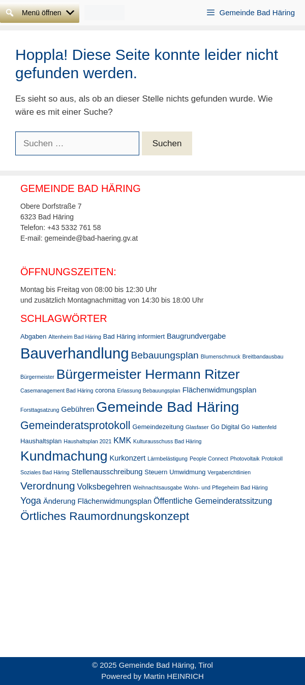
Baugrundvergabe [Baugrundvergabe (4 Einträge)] (196, 336)
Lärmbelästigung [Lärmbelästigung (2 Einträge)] (167, 458)
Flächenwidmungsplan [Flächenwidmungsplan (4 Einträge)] (219, 390)
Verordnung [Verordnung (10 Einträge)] (47, 486)
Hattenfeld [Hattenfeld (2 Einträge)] (264, 427)
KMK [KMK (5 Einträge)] (122, 440)
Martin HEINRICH (174, 676)
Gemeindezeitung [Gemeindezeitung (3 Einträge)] (158, 427)
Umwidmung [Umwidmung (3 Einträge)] (187, 472)
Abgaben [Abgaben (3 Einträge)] (33, 336)
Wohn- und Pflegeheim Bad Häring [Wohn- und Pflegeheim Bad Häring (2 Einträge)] (225, 487)
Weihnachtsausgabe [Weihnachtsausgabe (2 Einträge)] (157, 487)
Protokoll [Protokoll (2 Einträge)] (272, 458)
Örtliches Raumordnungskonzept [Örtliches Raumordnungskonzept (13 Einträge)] (104, 516)
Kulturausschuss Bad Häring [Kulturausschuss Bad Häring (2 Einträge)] (167, 441)
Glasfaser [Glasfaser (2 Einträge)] (197, 427)
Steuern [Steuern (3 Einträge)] (155, 472)
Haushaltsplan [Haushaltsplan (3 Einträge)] (41, 441)
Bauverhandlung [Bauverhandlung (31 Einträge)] (74, 353)
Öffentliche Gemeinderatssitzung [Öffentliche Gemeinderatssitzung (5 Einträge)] (213, 500)
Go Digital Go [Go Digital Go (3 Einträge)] (230, 427)
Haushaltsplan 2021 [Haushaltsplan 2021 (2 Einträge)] (87, 441)
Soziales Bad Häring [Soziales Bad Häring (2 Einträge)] (45, 472)
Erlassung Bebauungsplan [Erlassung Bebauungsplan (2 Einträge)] (148, 390)
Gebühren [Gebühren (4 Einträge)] (77, 409)
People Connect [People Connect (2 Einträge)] (209, 458)
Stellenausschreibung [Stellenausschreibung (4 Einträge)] (106, 472)
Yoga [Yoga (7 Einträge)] (30, 500)
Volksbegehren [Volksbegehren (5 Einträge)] (104, 486)
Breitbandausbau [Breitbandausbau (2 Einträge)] (263, 356)
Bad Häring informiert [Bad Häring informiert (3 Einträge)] (134, 336)
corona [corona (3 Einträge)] (105, 390)
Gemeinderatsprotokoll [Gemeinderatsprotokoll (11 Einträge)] (75, 425)
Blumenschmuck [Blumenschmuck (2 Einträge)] (220, 356)
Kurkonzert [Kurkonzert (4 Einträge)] (128, 458)
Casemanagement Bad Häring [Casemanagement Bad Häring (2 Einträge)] (56, 390)
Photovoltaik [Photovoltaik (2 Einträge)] (245, 458)
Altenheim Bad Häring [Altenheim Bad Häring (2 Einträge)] (74, 337)
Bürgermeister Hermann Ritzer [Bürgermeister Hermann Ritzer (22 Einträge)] (148, 374)
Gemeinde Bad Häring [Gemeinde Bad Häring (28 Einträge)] (167, 407)
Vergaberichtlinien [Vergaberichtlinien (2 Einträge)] (229, 472)
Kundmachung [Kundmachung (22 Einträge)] (64, 456)
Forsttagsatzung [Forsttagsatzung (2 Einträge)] (39, 410)
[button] (42, 13)
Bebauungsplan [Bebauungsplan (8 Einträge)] (165, 355)
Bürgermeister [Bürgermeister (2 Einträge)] (37, 377)
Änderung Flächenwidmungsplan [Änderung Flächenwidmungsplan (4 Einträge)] (97, 501)
